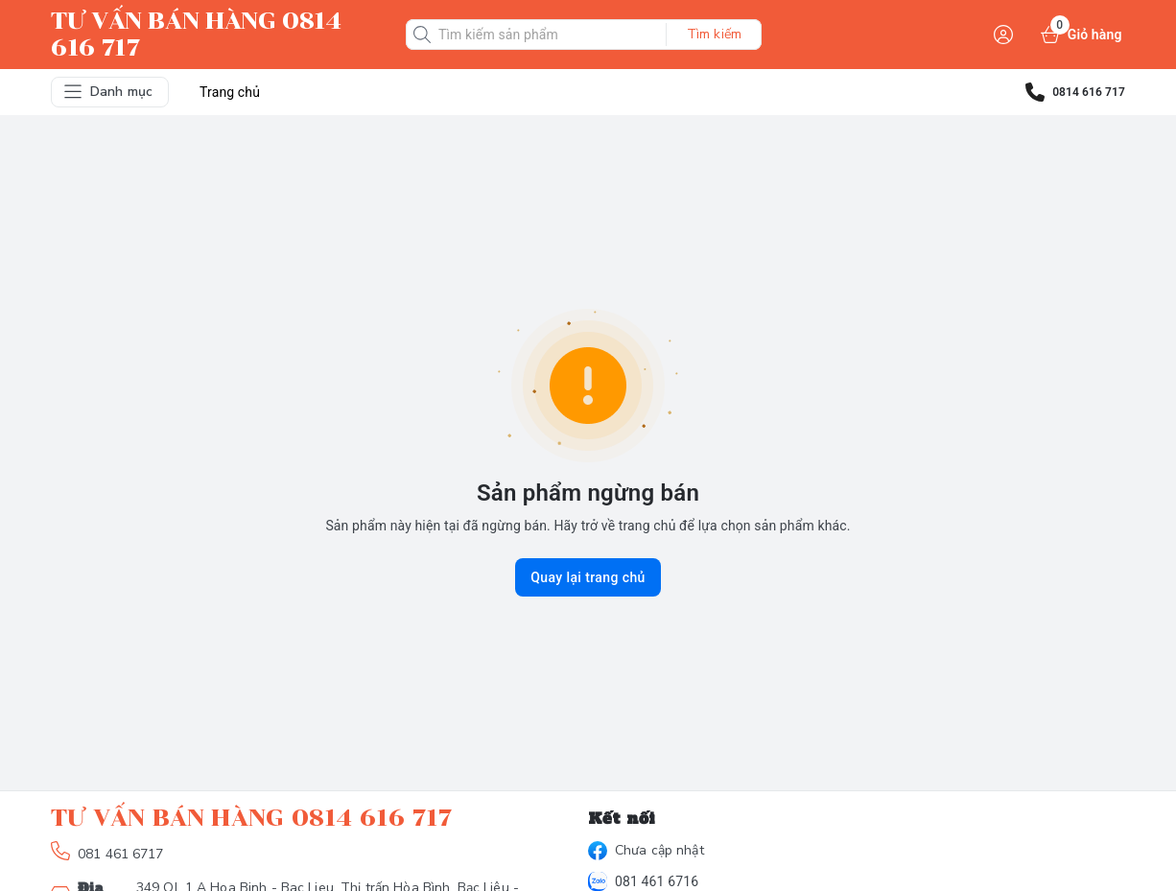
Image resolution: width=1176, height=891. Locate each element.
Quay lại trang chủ (588, 577)
